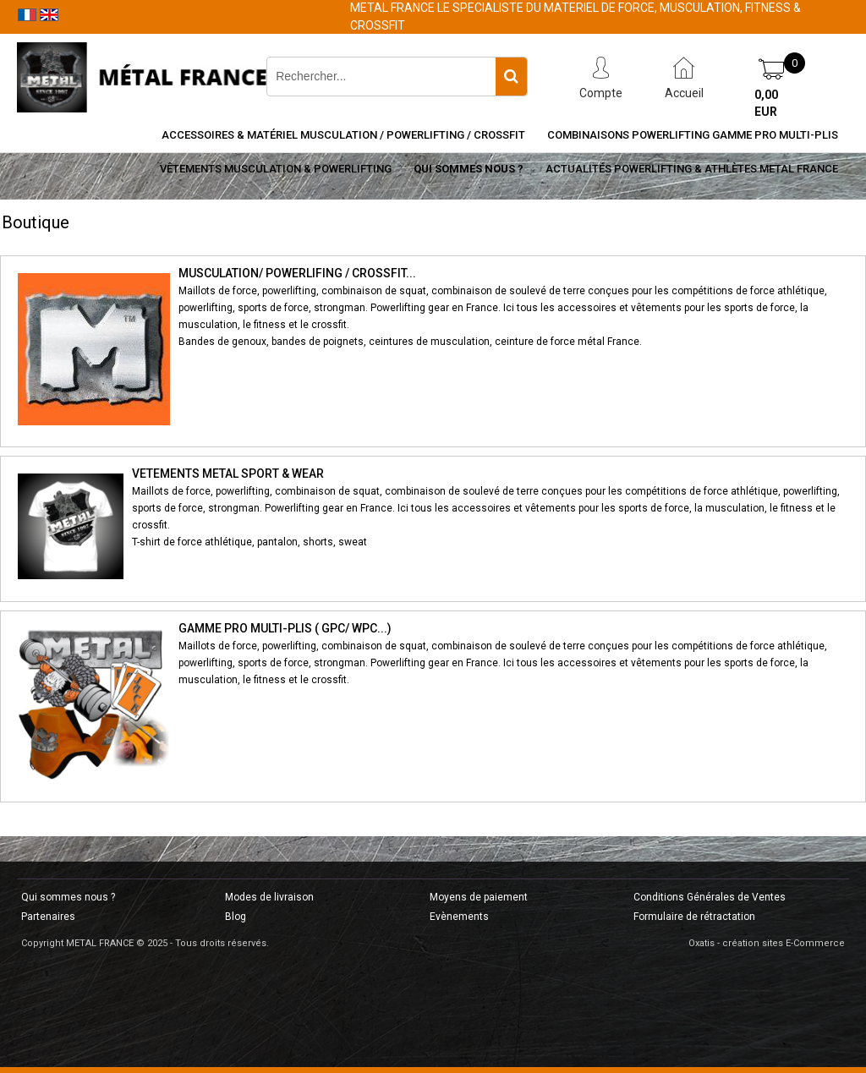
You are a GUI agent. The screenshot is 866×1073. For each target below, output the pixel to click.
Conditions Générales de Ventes (709, 897)
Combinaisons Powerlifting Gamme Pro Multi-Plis (692, 135)
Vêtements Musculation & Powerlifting (276, 168)
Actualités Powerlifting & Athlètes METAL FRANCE (691, 168)
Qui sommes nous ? (468, 168)
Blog (235, 916)
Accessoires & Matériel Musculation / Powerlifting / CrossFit (343, 135)
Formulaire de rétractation (694, 916)
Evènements (459, 916)
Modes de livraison (269, 897)
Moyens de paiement (479, 897)
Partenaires (48, 916)
